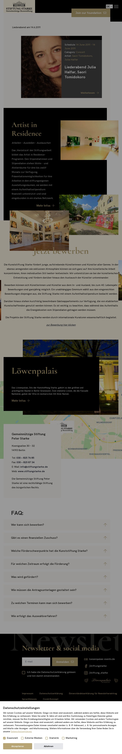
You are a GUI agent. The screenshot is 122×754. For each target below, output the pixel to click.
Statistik (54, 738)
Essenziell (12, 738)
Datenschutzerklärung (21, 731)
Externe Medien (33, 738)
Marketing (71, 738)
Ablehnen (48, 746)
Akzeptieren (17, 746)
